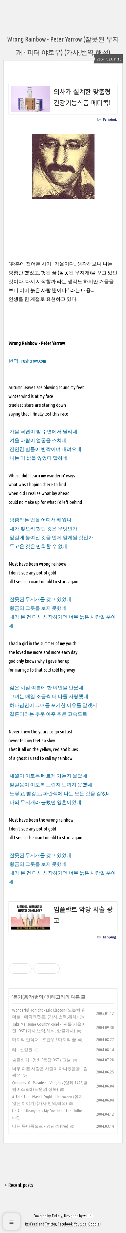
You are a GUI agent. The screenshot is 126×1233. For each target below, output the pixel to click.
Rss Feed (31, 1224)
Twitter (50, 1224)
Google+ (94, 1224)
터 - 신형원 (22, 1049)
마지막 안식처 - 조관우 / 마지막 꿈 (44, 1039)
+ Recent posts (19, 1185)
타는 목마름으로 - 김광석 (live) (40, 1126)
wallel (88, 1216)
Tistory (57, 1216)
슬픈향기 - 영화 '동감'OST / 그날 (41, 1059)
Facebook (65, 1224)
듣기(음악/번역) (29, 997)
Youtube (80, 1224)
